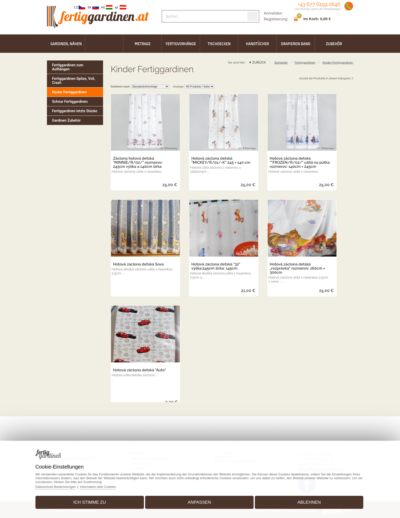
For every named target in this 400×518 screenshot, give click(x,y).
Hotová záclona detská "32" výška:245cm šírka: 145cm (215, 266)
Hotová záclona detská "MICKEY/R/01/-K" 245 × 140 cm (220, 160)
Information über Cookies (104, 485)
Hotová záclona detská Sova (138, 264)
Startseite (281, 62)
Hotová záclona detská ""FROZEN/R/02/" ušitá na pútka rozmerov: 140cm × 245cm (300, 162)
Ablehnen (306, 501)
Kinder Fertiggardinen (337, 62)
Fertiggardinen (305, 62)
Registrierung (276, 19)
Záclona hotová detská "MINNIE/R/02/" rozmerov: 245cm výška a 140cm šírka (137, 162)
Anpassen (199, 501)
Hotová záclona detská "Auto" (139, 370)
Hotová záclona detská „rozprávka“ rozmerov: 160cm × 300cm (297, 268)
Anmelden (273, 13)
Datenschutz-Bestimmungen (61, 485)
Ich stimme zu (93, 501)
